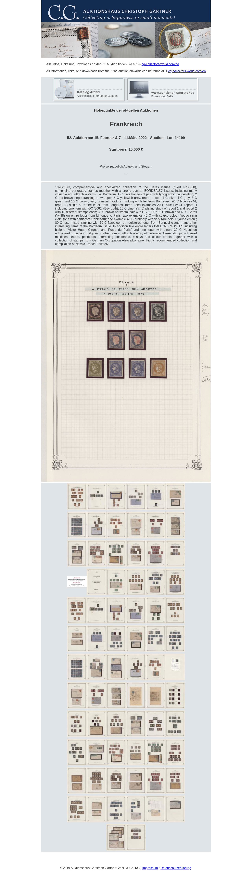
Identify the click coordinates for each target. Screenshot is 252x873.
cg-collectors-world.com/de (160, 64)
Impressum (150, 868)
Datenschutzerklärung (175, 868)
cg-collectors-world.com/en (187, 71)
